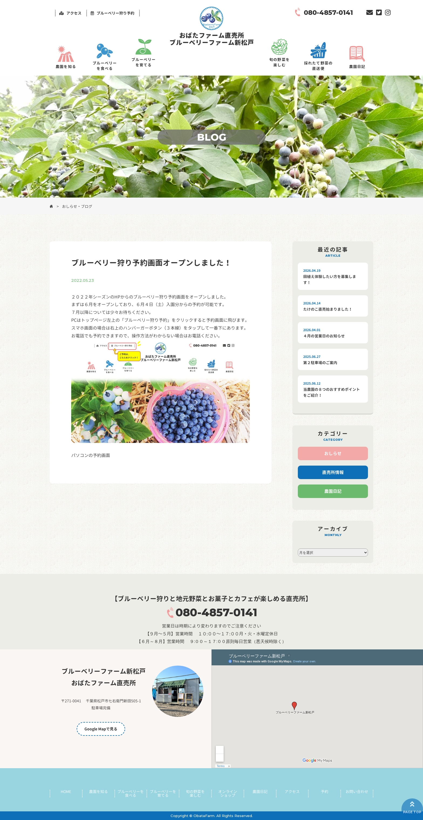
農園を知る (66, 66)
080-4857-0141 (216, 612)
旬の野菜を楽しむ (279, 62)
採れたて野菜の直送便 (318, 65)
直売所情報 (333, 472)
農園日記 (357, 66)
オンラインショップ (227, 793)
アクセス (292, 792)
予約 (324, 792)
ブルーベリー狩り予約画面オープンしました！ (151, 262)
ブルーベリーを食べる (105, 65)
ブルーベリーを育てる (143, 62)
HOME (66, 792)
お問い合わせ (357, 792)
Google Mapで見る (100, 728)
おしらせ (333, 453)
